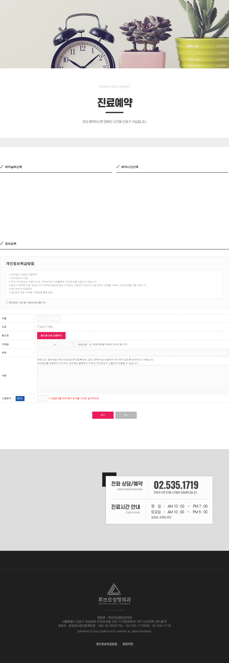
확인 (103, 415)
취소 (126, 415)
